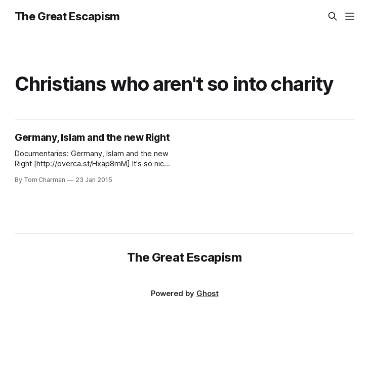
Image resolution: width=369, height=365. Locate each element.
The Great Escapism (67, 16)
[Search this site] (332, 16)
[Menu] (350, 16)
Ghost (207, 293)
